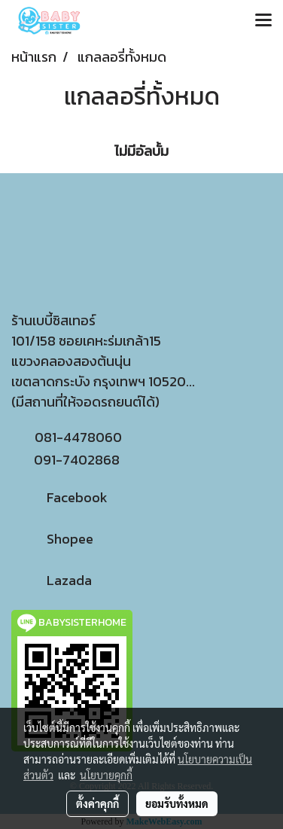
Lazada (51, 580)
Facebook (59, 497)
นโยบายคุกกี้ (106, 775)
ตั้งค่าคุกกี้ (97, 803)
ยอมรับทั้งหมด (176, 803)
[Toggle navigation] (263, 21)
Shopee (52, 539)
